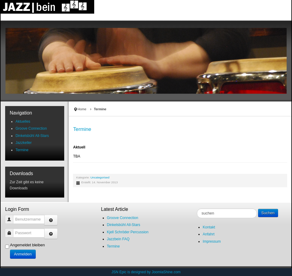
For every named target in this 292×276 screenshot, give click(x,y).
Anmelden (23, 254)
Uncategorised (100, 177)
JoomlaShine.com (166, 272)
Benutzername (11, 216)
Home (82, 109)
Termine (82, 129)
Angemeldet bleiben (27, 245)
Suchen (268, 213)
